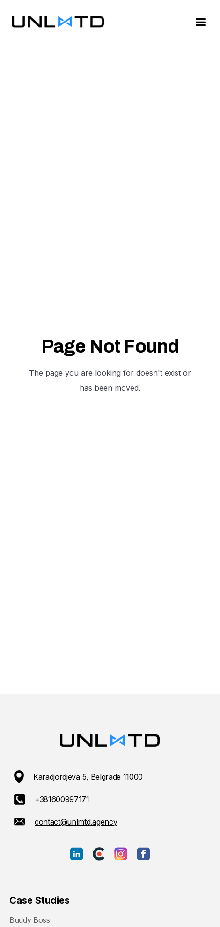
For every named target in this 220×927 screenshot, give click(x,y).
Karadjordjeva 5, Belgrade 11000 (88, 776)
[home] (56, 22)
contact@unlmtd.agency (76, 822)
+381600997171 (62, 799)
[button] (200, 22)
